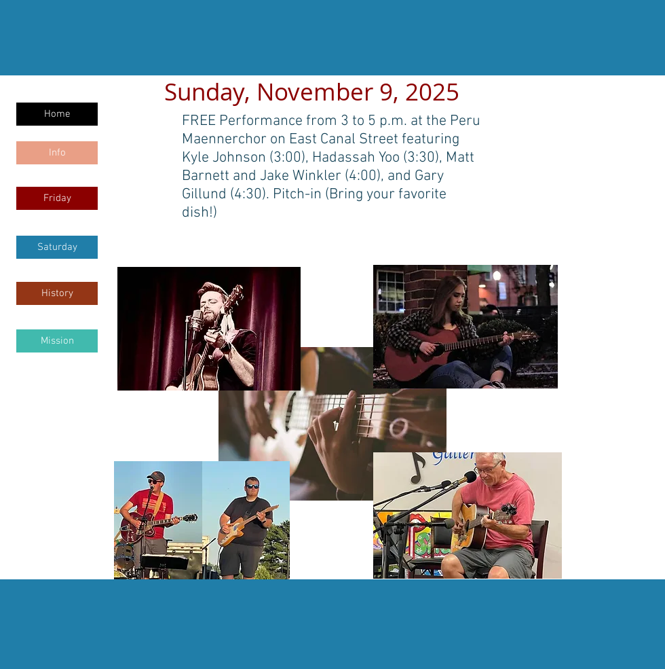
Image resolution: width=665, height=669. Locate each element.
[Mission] (57, 340)
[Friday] (57, 198)
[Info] (57, 152)
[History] (57, 293)
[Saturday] (57, 247)
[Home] (57, 114)
